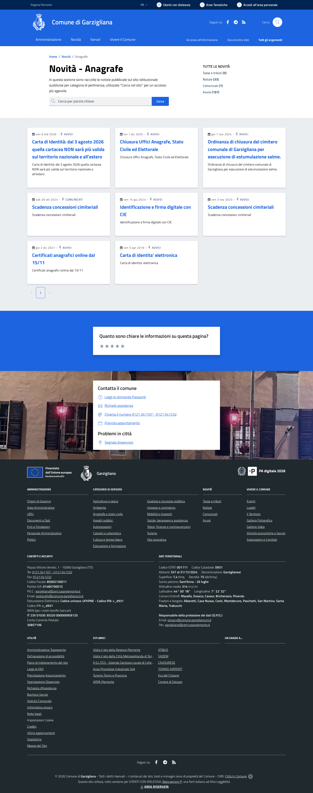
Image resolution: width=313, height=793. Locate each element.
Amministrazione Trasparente (46, 649)
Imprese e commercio (161, 507)
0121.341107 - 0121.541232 (52, 572)
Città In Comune (236, 776)
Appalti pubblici (103, 520)
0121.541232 (42, 576)
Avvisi (66, 134)
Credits (31, 726)
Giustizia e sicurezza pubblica (166, 501)
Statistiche (34, 739)
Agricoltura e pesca (105, 501)
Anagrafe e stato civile (108, 514)
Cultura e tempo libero (107, 539)
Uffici (30, 514)
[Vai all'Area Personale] (257, 5)
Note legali (34, 713)
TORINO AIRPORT (170, 669)
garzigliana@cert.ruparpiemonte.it (58, 591)
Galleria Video (256, 526)
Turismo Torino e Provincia (110, 675)
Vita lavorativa (156, 539)
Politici (31, 539)
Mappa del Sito (37, 745)
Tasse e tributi (212, 501)
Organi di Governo (39, 501)
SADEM (163, 656)
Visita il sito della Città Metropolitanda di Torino (124, 656)
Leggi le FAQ (35, 669)
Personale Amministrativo (44, 533)
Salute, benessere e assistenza (167, 520)
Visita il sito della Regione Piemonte (116, 649)
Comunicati (72, 199)
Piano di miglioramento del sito (47, 662)
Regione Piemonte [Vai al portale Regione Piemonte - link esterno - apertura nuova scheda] (41, 5)
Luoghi (251, 507)
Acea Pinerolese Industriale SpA (114, 669)
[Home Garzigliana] (71, 22)
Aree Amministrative (40, 507)
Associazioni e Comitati (262, 539)
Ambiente (99, 507)
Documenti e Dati (38, 520)
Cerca (160, 101)
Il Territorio (254, 514)
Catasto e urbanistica (107, 533)
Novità (64, 56)
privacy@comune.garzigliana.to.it (189, 620)
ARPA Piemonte (103, 681)
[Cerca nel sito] (277, 22)
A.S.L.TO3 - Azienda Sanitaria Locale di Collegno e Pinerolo (131, 662)
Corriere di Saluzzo (170, 681)
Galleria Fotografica (259, 520)
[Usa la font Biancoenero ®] (173, 5)
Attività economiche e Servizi (266, 533)
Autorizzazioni (102, 526)
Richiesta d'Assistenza (41, 688)
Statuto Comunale (39, 701)
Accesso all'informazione (202, 40)
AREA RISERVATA (154, 786)
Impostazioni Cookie (40, 720)
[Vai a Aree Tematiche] (213, 5)
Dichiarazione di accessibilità (45, 656)
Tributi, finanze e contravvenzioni (168, 526)
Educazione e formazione (109, 546)
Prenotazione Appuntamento (46, 675)
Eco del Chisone (168, 675)
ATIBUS (163, 649)
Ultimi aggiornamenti (41, 732)
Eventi (251, 501)
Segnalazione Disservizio (43, 681)
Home (53, 56)
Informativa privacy (40, 707)
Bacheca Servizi (37, 694)
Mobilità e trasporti (159, 514)
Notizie (207, 507)
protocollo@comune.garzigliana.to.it (59, 596)
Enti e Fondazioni (38, 526)
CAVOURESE (166, 662)
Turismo (152, 533)
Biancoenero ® (172, 781)
